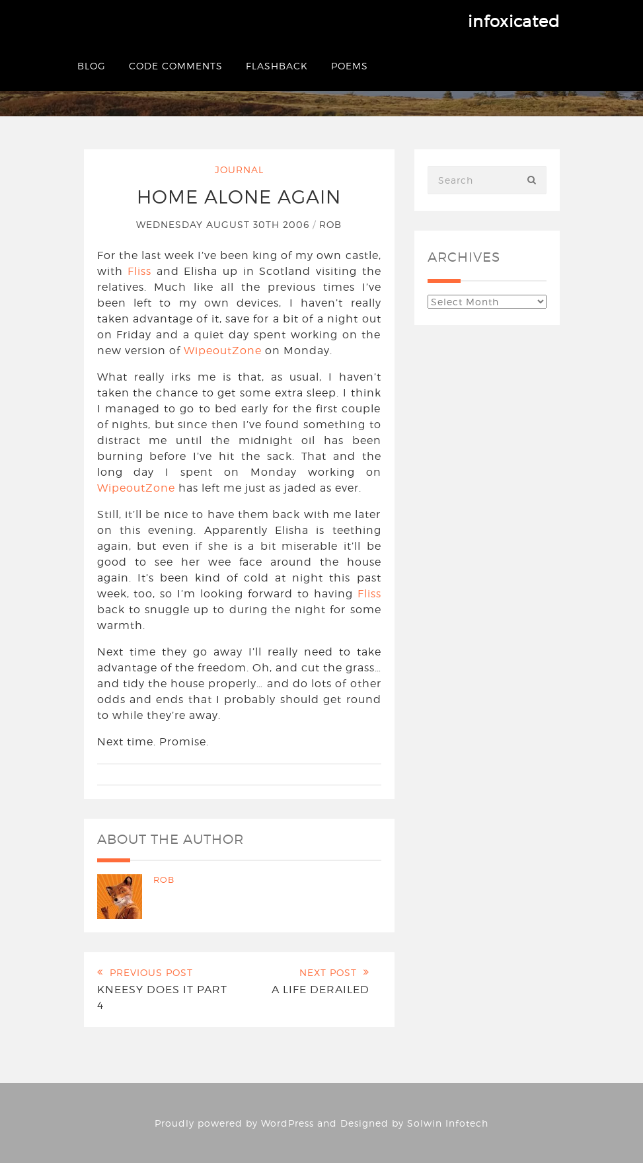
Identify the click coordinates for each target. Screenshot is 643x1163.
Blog (91, 65)
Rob (330, 224)
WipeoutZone (223, 350)
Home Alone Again (239, 197)
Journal (239, 169)
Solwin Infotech (447, 1123)
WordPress (287, 1123)
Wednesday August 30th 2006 (224, 224)
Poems (349, 65)
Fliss (139, 271)
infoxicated (514, 21)
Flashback (277, 65)
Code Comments (176, 65)
